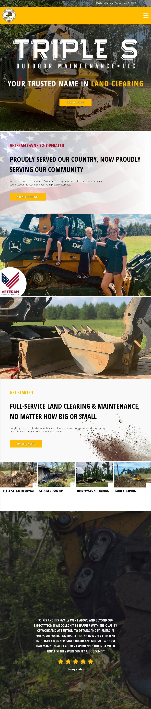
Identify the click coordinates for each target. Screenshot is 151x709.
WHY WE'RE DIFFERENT (28, 196)
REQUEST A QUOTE (75, 102)
